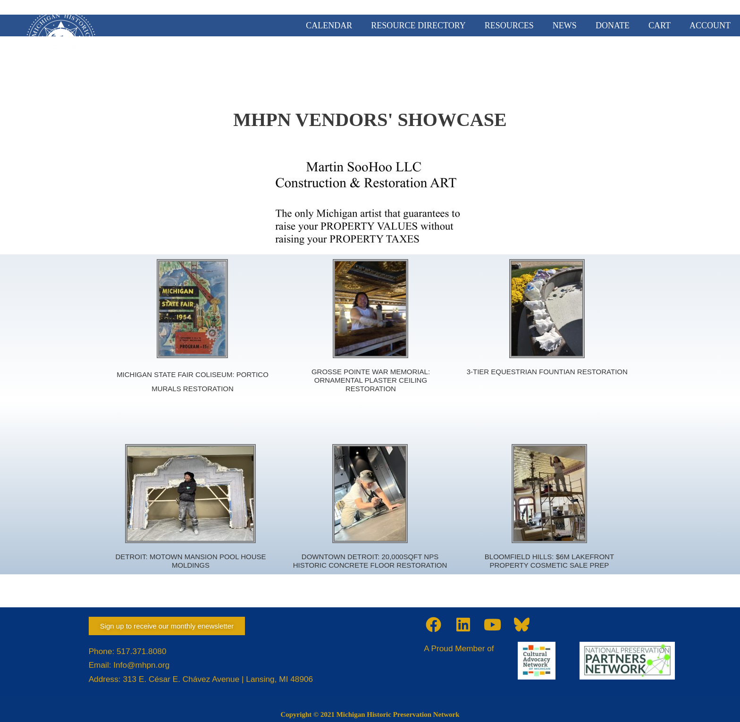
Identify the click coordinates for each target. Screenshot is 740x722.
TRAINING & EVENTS (650, 62)
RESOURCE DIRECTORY (418, 25)
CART (659, 25)
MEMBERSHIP (414, 62)
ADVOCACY (485, 62)
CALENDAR (329, 25)
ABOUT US (347, 62)
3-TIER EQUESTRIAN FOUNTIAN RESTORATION (547, 372)
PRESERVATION (558, 62)
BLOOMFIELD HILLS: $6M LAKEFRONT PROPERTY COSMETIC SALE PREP (549, 560)
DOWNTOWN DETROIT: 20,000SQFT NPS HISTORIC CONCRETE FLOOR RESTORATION (370, 560)
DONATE (613, 25)
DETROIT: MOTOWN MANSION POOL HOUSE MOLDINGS (190, 560)
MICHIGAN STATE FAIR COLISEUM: (176, 374)
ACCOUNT (710, 25)
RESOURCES (509, 25)
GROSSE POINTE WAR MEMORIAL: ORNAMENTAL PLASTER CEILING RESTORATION (370, 380)
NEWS (565, 25)
